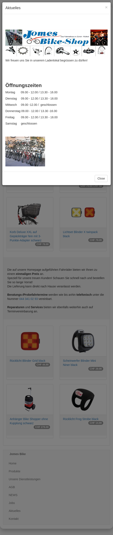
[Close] (106, 7)
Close (101, 178)
